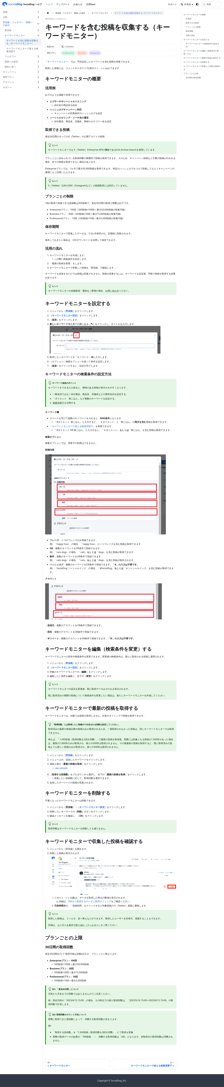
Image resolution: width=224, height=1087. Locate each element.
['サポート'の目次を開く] (38, 87)
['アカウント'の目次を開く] (38, 82)
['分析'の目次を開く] (38, 17)
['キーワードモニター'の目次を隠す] (38, 35)
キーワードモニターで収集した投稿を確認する (202, 67)
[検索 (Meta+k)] (211, 4)
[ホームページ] (48, 13)
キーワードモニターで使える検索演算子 (72, 426)
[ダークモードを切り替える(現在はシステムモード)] (197, 4)
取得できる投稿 (192, 23)
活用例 (188, 18)
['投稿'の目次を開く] (38, 12)
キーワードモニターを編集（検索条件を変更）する (201, 52)
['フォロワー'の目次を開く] (38, 56)
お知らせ (77, 4)
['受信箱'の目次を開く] (38, 30)
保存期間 (189, 31)
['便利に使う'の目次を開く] (38, 66)
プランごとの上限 (190, 73)
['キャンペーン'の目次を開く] (38, 72)
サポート (172, 4)
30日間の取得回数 (193, 77)
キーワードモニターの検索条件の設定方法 (202, 45)
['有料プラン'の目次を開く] (38, 77)
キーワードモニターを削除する (196, 62)
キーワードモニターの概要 (194, 14)
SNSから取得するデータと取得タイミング (89, 901)
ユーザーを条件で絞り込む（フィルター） (79, 925)
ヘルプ (49, 4)
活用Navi (90, 4)
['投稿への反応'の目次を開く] (38, 61)
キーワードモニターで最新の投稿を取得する (202, 58)
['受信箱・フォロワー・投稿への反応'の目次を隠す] (38, 23)
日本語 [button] (185, 4)
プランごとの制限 (193, 27)
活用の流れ (190, 35)
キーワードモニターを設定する (196, 39)
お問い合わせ (112, 290)
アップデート (63, 4)
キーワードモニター (57, 61)
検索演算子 (58, 402)
